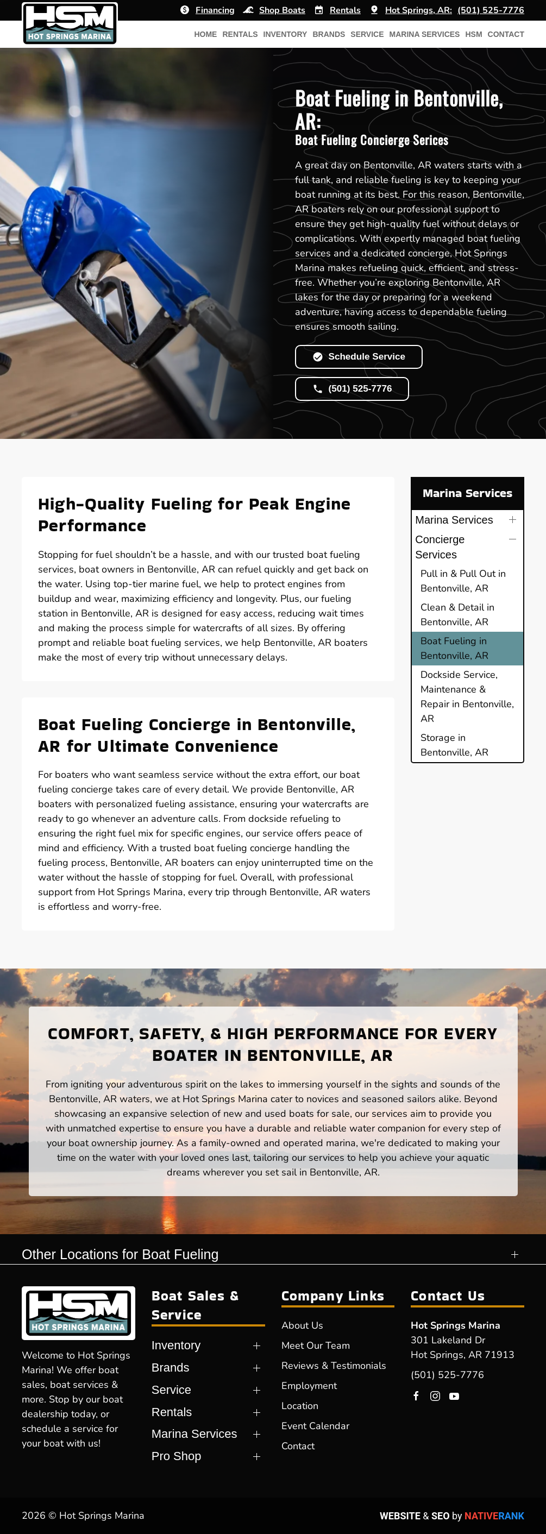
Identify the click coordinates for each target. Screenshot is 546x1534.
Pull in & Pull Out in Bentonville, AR (463, 581)
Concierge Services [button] (440, 547)
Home (205, 34)
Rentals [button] (240, 34)
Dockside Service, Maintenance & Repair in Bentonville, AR (467, 696)
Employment (309, 1385)
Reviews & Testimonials (333, 1365)
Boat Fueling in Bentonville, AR (454, 648)
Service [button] (367, 34)
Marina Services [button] (425, 34)
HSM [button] (473, 34)
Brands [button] (328, 34)
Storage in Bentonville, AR (454, 745)
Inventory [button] (285, 34)
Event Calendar (315, 1425)
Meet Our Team (315, 1345)
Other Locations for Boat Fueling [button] (120, 1254)
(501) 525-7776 (447, 1374)
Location (299, 1405)
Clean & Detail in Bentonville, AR (457, 614)
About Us (302, 1325)
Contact (506, 34)
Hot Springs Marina (455, 1325)
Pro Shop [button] (177, 1456)
